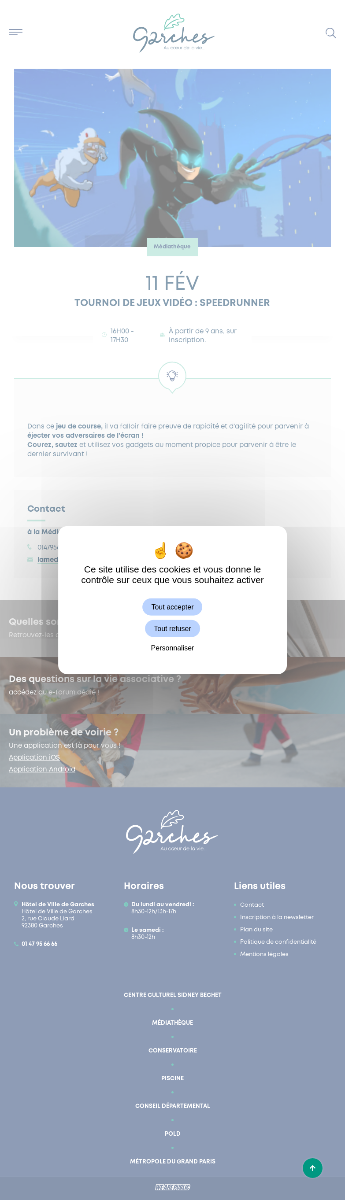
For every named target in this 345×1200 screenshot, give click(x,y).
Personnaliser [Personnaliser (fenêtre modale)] (172, 648)
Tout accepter (172, 606)
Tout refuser (172, 628)
